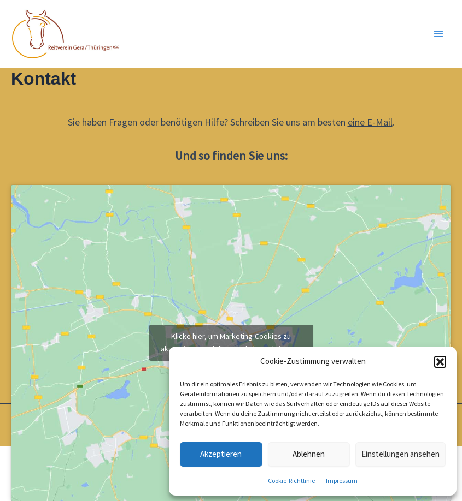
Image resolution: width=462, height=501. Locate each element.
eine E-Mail (370, 122)
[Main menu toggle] (439, 33)
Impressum (342, 480)
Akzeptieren (221, 454)
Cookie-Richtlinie (291, 480)
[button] (440, 361)
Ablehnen (309, 454)
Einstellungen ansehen (400, 454)
